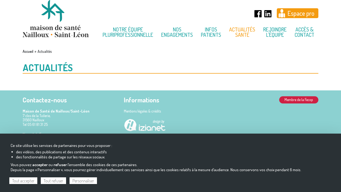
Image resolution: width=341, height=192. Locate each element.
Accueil (28, 51)
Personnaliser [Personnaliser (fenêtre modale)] (83, 180)
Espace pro (300, 13)
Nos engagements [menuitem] (177, 32)
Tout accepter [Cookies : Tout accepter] (23, 180)
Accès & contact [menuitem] (304, 32)
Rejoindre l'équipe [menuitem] (275, 32)
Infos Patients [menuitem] (211, 32)
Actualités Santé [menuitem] (242, 32)
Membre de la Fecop (299, 99)
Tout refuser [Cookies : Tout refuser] (53, 180)
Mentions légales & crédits (142, 111)
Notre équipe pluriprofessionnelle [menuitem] (128, 32)
